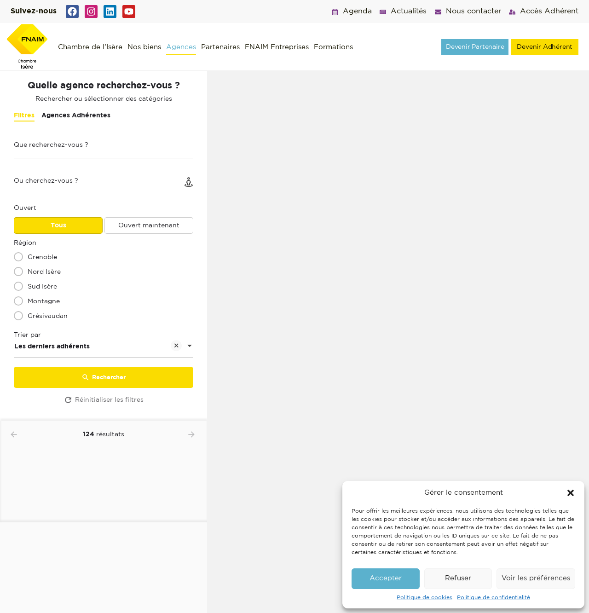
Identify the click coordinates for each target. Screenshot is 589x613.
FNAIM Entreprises (277, 47)
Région (25, 243)
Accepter (386, 578)
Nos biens (144, 47)
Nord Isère (44, 272)
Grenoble (42, 257)
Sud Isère (42, 286)
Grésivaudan (48, 316)
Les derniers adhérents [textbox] (98, 347)
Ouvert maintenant (148, 225)
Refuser (458, 578)
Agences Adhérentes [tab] (75, 115)
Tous (58, 225)
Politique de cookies (424, 597)
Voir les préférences (536, 578)
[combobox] (103, 346)
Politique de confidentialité (493, 597)
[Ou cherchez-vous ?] (103, 183)
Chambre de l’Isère (90, 47)
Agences (181, 47)
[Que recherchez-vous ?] (103, 147)
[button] (570, 492)
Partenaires (220, 47)
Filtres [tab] (24, 115)
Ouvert (25, 208)
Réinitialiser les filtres (104, 400)
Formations (333, 47)
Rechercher (103, 377)
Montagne (44, 301)
